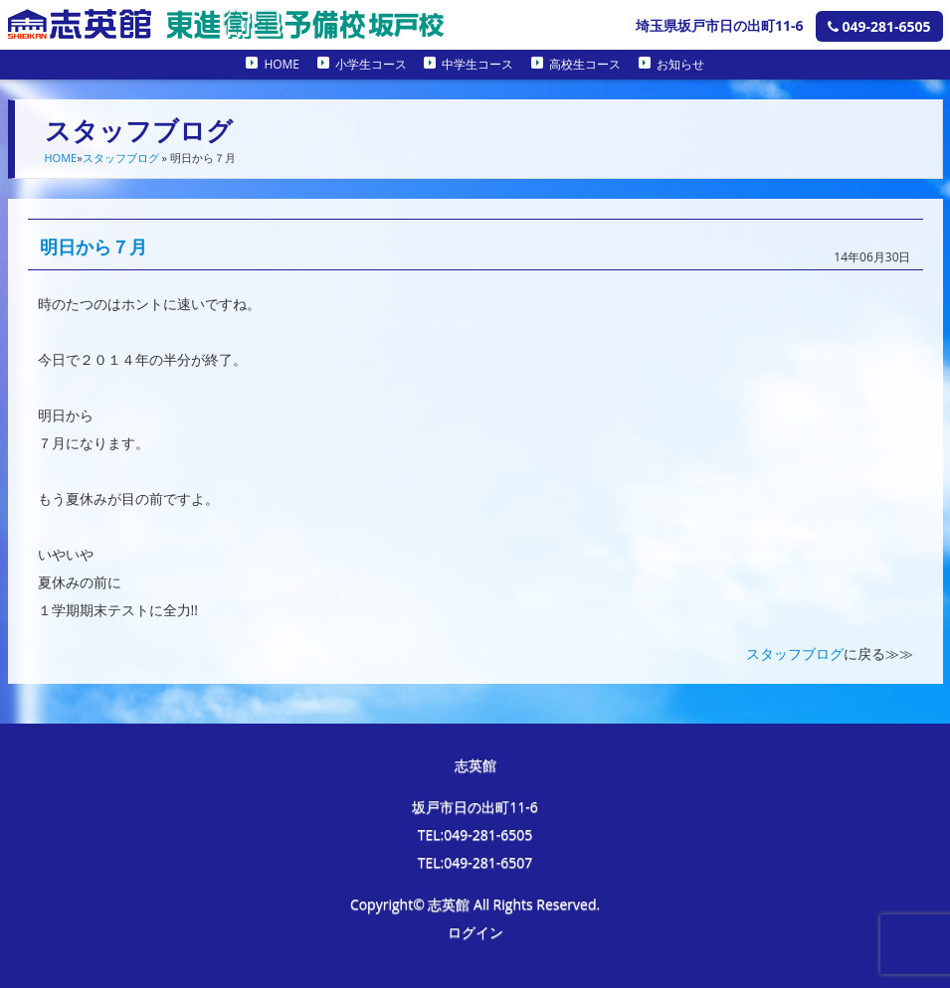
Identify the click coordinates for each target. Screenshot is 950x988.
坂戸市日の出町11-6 (475, 806)
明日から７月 (93, 246)
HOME (281, 64)
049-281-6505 (879, 26)
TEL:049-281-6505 (475, 834)
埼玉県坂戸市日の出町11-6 (720, 25)
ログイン (475, 931)
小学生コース (371, 64)
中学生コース (477, 64)
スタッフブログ (121, 157)
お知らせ (680, 64)
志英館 (475, 764)
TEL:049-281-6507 (475, 862)
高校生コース (585, 64)
